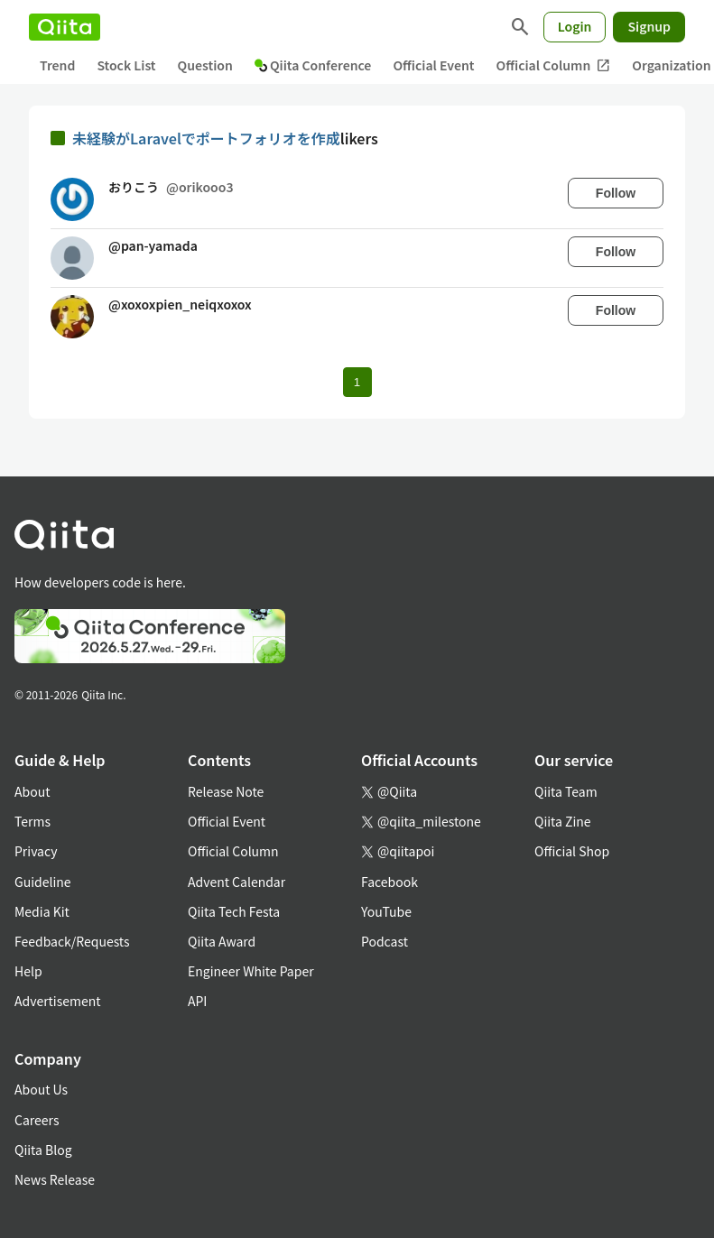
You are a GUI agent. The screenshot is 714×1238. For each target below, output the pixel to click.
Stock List (126, 65)
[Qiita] (64, 27)
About (32, 791)
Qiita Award (221, 941)
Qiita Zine (562, 821)
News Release (54, 1179)
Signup (649, 26)
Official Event (433, 65)
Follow (615, 193)
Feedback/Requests (72, 941)
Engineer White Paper (251, 971)
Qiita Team (566, 791)
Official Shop (571, 851)
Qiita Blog (43, 1150)
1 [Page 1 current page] (357, 382)
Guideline (42, 882)
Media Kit (42, 911)
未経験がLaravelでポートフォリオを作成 (206, 138)
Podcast (384, 941)
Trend (57, 65)
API (197, 1001)
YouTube (386, 911)
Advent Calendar (236, 882)
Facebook (389, 882)
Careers (36, 1120)
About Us (41, 1089)
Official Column (553, 65)
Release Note (226, 791)
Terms (32, 821)
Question (205, 65)
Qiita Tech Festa (234, 911)
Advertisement (57, 1001)
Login (575, 26)
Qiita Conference (313, 65)
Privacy (35, 851)
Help (28, 971)
